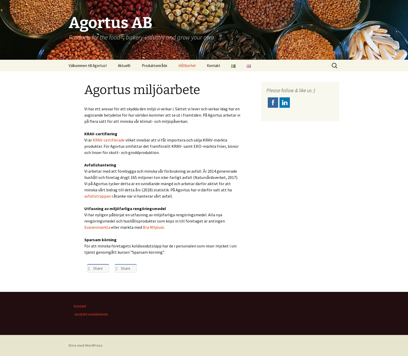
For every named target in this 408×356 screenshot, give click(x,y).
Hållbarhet (187, 65)
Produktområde (154, 65)
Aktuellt (124, 65)
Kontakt (213, 65)
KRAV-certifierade (109, 140)
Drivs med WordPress (86, 345)
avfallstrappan (97, 196)
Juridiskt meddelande (91, 314)
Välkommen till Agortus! (88, 65)
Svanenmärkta (97, 227)
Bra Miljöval (153, 227)
